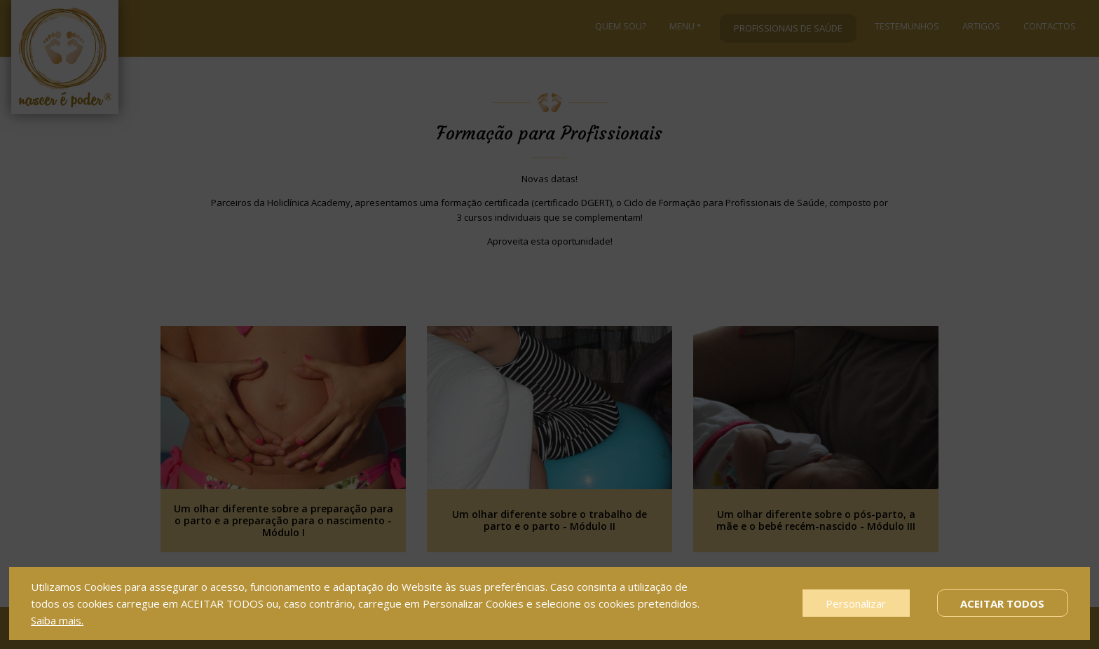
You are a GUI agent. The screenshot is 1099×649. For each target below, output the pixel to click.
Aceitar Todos (1002, 603)
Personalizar (856, 603)
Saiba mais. (57, 620)
